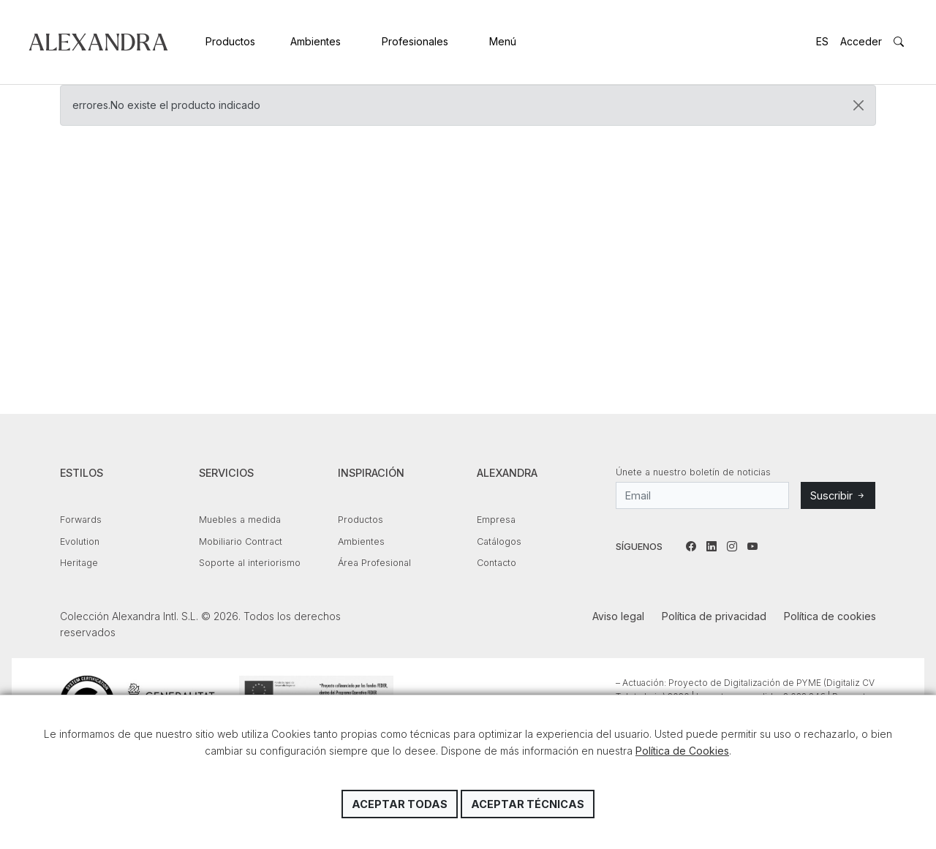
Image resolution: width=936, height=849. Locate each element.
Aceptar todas (400, 804)
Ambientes (315, 41)
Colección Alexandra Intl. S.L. (98, 42)
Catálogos (499, 541)
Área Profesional (374, 562)
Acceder (861, 41)
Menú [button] (502, 41)
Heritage (79, 562)
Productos (230, 41)
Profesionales (415, 41)
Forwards (81, 519)
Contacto (496, 562)
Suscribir (838, 495)
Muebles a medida (240, 519)
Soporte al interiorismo (250, 562)
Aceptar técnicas (527, 804)
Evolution (79, 541)
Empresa (496, 519)
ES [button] (822, 41)
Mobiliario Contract (240, 541)
